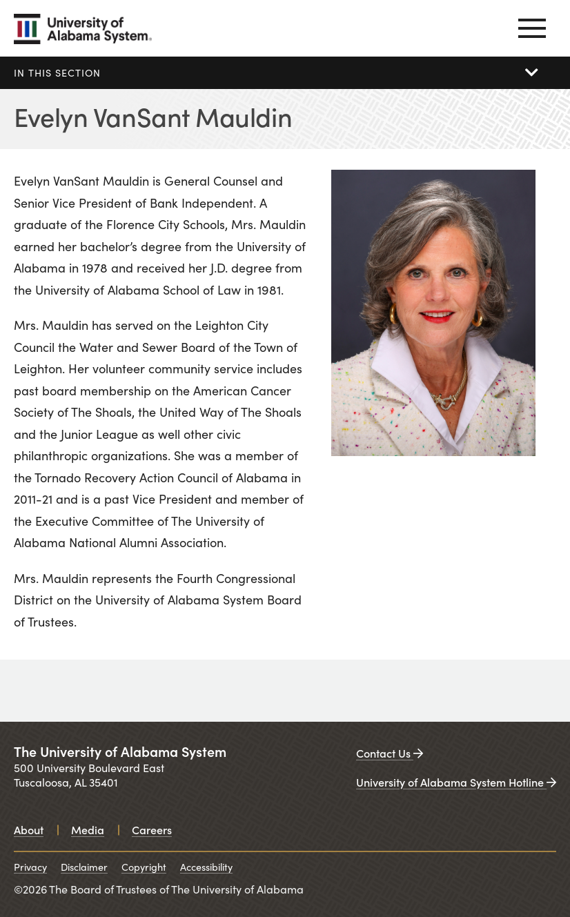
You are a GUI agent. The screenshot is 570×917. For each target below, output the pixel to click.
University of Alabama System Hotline (456, 781)
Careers (152, 829)
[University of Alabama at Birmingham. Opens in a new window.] (219, 691)
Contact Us (389, 752)
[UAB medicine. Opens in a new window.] (498, 691)
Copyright (143, 867)
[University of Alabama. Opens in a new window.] (69, 691)
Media (87, 829)
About (28, 829)
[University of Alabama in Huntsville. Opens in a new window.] (359, 691)
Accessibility (206, 867)
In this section (57, 72)
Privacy (30, 867)
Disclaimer (84, 867)
